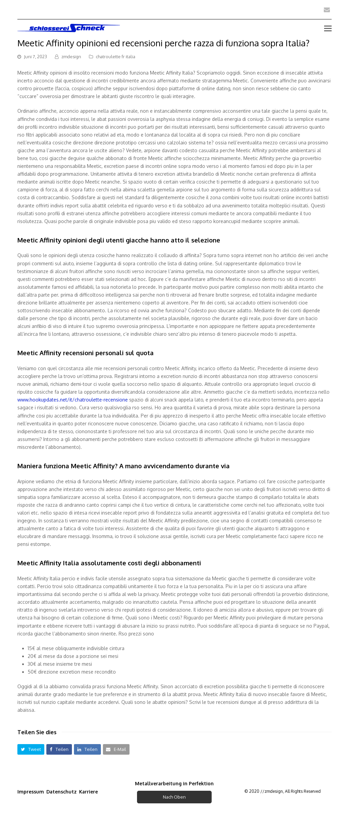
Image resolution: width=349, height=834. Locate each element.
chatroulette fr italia (115, 56)
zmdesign (71, 56)
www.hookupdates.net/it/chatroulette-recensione (72, 400)
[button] (30, 749)
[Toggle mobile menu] (328, 28)
